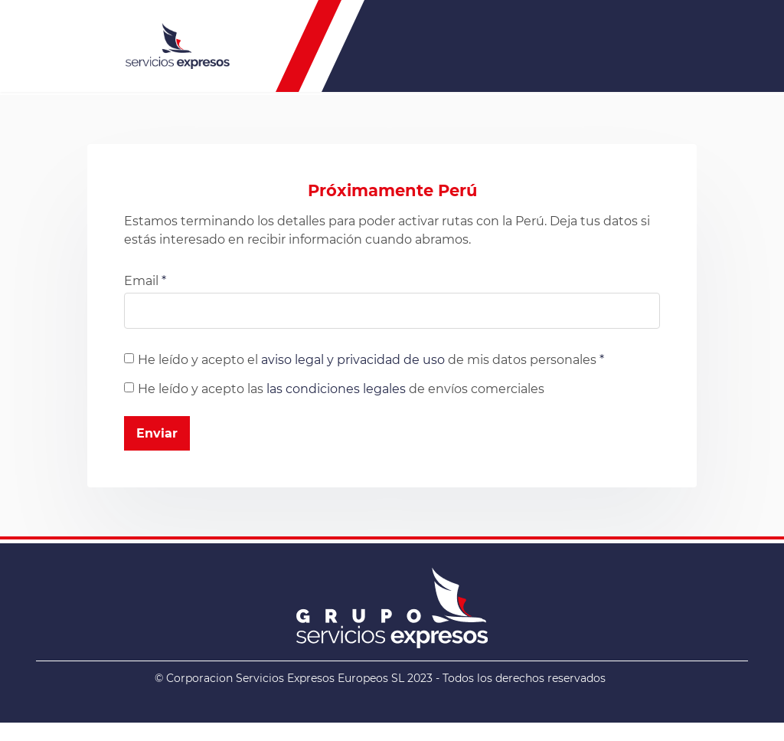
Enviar (157, 433)
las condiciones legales (336, 389)
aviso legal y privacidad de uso (353, 359)
